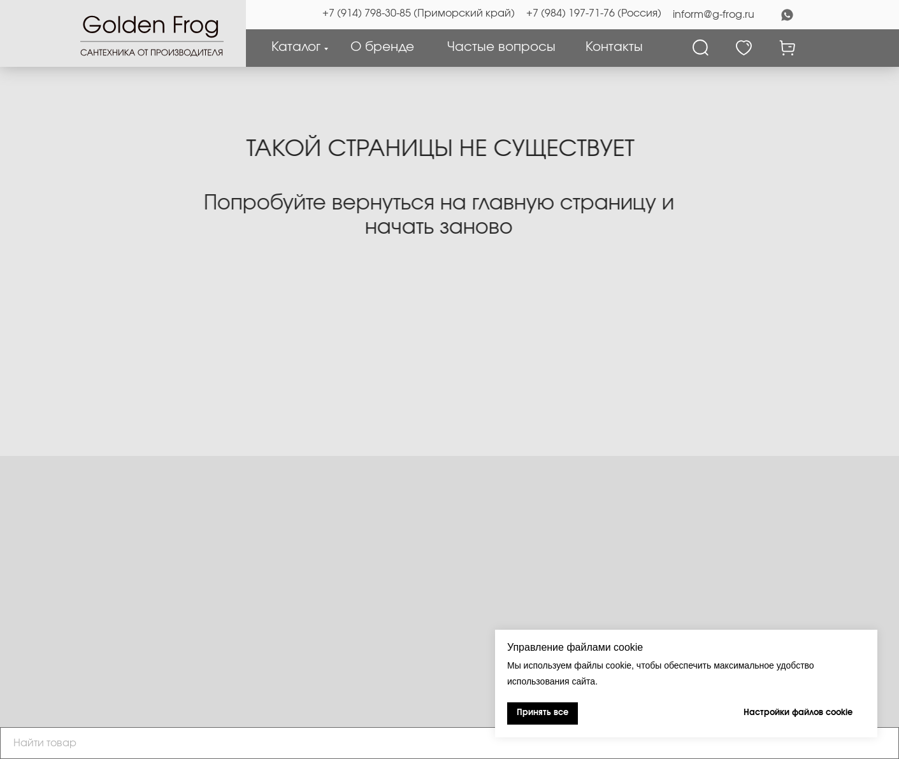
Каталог (295, 47)
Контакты (614, 47)
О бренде (382, 47)
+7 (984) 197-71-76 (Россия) (593, 13)
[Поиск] (700, 47)
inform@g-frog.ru (713, 15)
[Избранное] (744, 47)
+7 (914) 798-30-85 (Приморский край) (418, 13)
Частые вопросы (501, 47)
